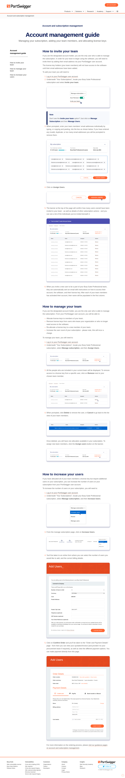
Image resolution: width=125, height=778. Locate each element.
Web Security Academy (86, 764)
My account (111, 5)
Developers (46, 768)
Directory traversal (30, 772)
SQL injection (29, 766)
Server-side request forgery (33, 774)
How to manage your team (18, 70)
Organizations (47, 764)
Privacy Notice (66, 772)
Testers (45, 766)
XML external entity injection (33, 770)
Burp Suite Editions (12, 766)
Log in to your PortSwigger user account (62, 77)
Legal (63, 770)
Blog (81, 766)
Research (82, 768)
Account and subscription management (20, 16)
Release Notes (11, 768)
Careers (64, 766)
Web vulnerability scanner (14, 764)
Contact (64, 768)
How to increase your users (18, 76)
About (63, 764)
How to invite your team (17, 64)
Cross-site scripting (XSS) (32, 764)
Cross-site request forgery (32, 768)
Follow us (107, 766)
